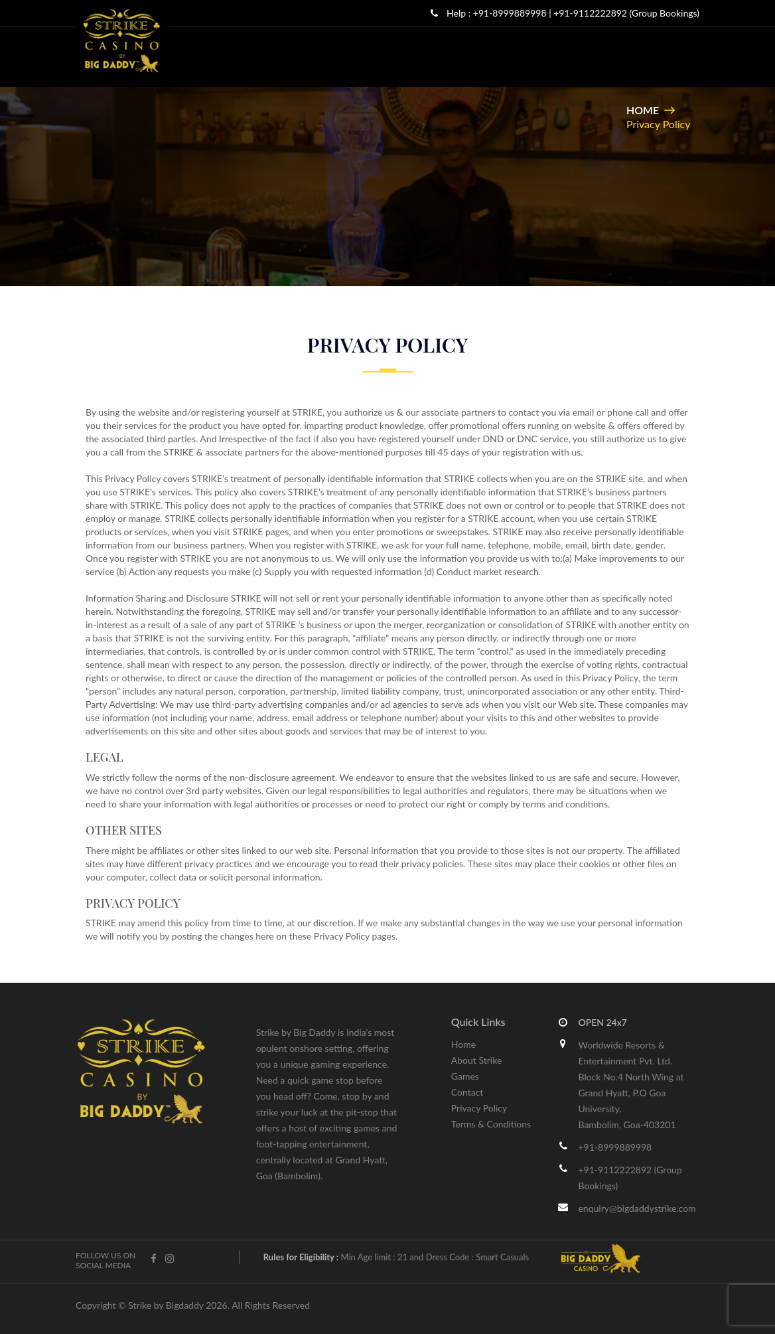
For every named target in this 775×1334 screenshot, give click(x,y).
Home (642, 110)
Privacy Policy (479, 1108)
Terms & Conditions (491, 1123)
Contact (467, 1092)
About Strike (476, 1060)
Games (465, 1076)
